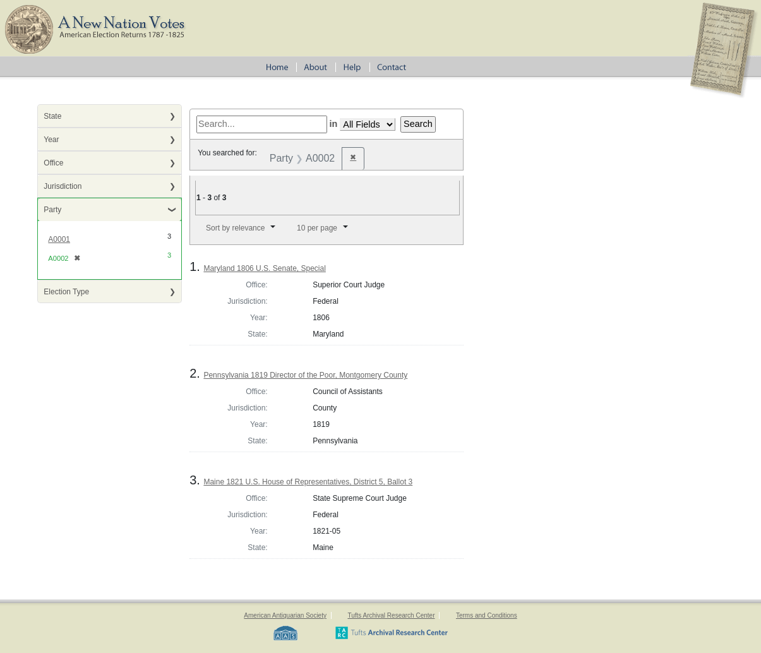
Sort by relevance (235, 228)
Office (53, 163)
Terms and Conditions (486, 615)
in (334, 124)
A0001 (59, 239)
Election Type (66, 291)
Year (51, 139)
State (52, 116)
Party (52, 209)
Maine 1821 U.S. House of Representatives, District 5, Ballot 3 (307, 481)
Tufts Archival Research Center (390, 615)
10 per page (317, 228)
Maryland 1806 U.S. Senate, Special (264, 268)
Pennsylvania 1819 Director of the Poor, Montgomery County (305, 375)
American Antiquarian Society (285, 615)
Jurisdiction (62, 186)
